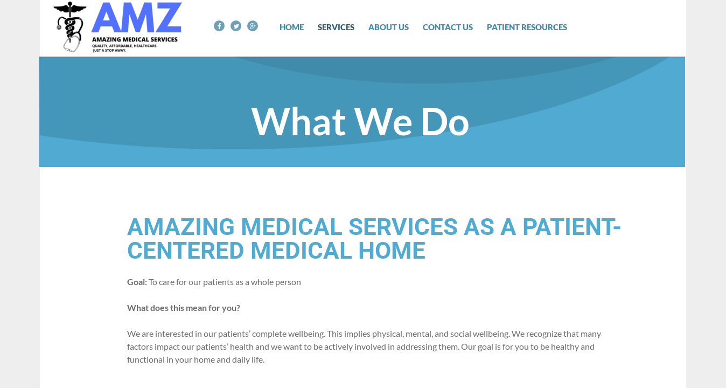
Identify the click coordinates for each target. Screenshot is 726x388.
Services (336, 27)
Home (292, 27)
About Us (388, 27)
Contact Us (448, 27)
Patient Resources (527, 27)
